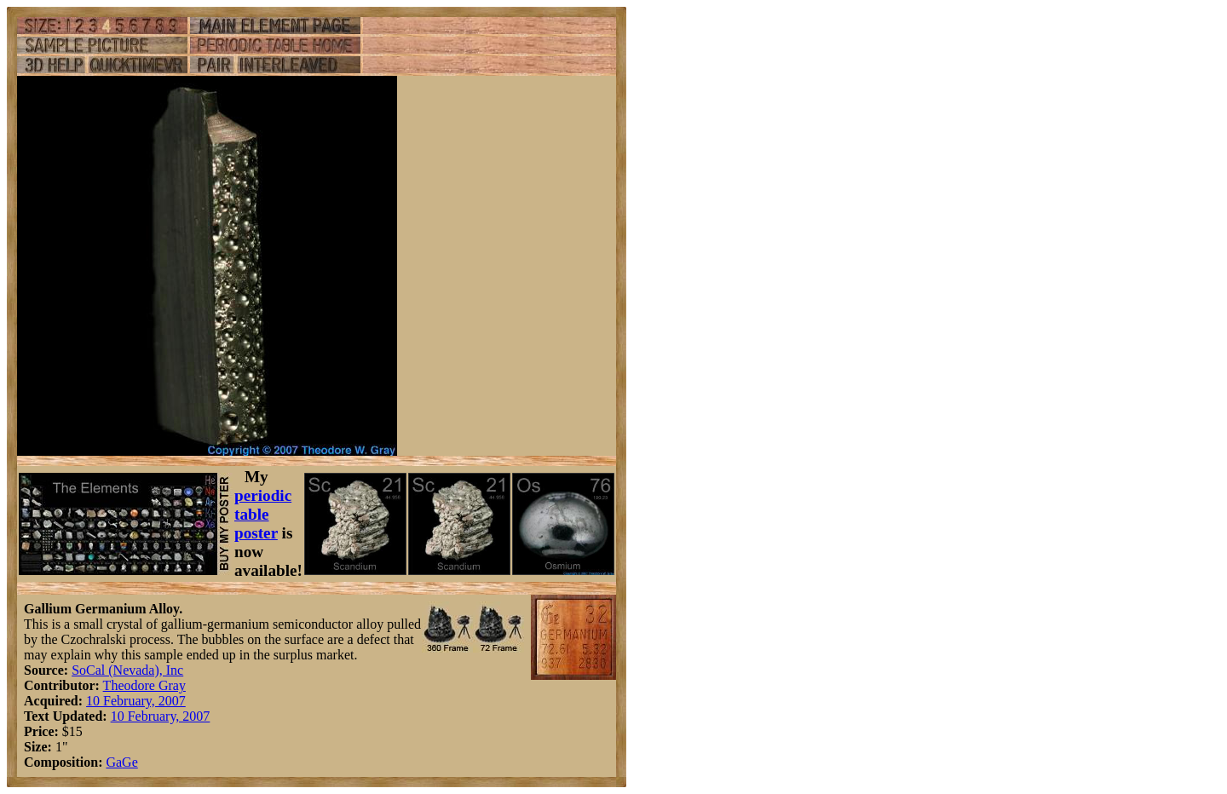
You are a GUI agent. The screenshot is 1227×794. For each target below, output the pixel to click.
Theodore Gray (144, 685)
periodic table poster (262, 514)
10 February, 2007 (136, 700)
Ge (130, 762)
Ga (114, 762)
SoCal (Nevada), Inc (127, 670)
